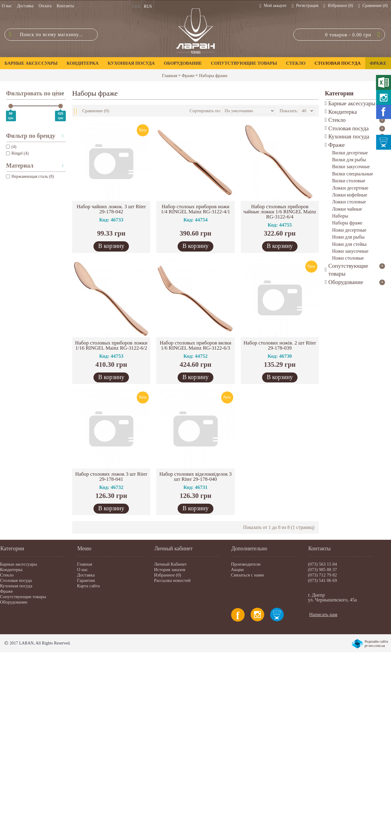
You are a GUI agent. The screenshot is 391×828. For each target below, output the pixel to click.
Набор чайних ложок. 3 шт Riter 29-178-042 (111, 209)
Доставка (86, 575)
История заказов (169, 569)
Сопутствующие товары (23, 596)
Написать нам (323, 614)
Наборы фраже (213, 75)
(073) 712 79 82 (322, 575)
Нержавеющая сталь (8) (30, 176)
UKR (136, 6)
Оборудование (13, 602)
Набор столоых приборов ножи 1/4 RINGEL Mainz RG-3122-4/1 (195, 209)
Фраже (188, 75)
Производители (246, 564)
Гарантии (86, 580)
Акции (237, 569)
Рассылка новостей (172, 580)
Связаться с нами (247, 575)
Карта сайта (88, 585)
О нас (82, 569)
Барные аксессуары (18, 564)
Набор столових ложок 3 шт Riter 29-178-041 (111, 476)
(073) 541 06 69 (322, 580)
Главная (169, 75)
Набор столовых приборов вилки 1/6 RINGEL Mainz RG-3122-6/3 (195, 345)
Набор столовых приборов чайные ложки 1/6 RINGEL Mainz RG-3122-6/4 (279, 212)
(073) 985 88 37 (322, 569)
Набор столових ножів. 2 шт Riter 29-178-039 (279, 345)
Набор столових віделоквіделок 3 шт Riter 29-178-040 (195, 476)
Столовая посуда (16, 580)
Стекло (7, 575)
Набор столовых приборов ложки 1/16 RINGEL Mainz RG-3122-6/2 (111, 345)
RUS (148, 6)
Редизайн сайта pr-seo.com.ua (376, 643)
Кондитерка (11, 569)
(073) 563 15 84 (322, 564)
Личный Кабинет (170, 564)
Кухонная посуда (16, 585)
